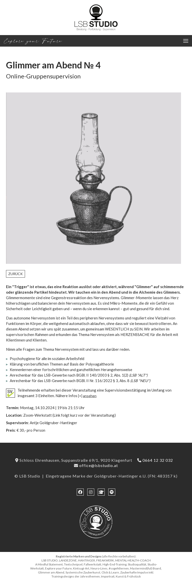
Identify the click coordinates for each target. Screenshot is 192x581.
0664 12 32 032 (157, 460)
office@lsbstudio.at (98, 465)
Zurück (15, 274)
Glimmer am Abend (53, 64)
